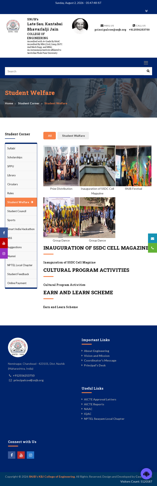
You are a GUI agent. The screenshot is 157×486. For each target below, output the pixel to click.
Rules (10, 193)
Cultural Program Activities (64, 285)
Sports (11, 220)
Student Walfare (73, 135)
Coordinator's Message (100, 360)
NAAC (88, 409)
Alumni (11, 256)
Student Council (16, 211)
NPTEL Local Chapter (20, 265)
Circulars (12, 184)
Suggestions (14, 247)
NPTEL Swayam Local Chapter (104, 418)
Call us (141, 25)
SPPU (10, 166)
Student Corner (28, 103)
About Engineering (96, 351)
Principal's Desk (95, 365)
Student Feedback (18, 274)
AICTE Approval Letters (100, 399)
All (50, 135)
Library (11, 175)
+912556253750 (139, 29)
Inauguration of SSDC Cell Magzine (69, 262)
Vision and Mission (97, 355)
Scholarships (14, 157)
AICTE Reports (94, 404)
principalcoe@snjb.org (110, 29)
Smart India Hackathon (21, 229)
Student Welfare (18, 202)
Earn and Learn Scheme (60, 307)
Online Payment (16, 283)
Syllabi (11, 148)
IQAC (87, 413)
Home (9, 103)
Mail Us (109, 25)
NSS (9, 238)
